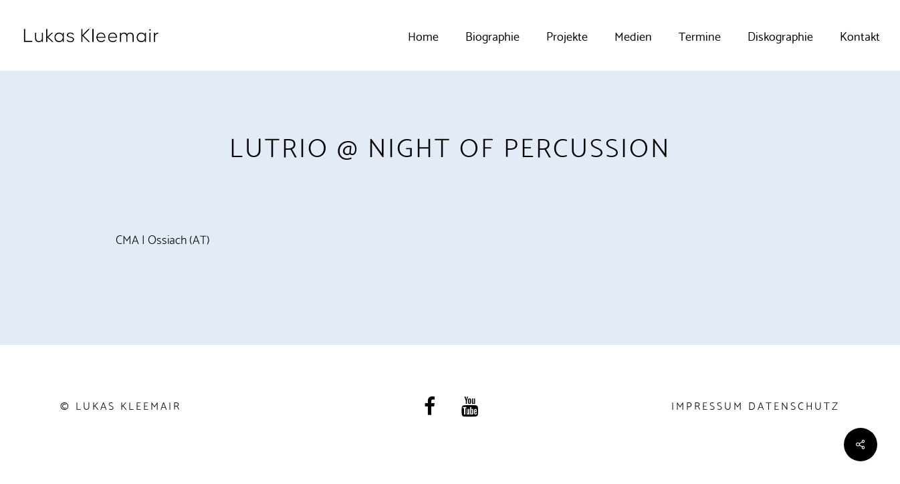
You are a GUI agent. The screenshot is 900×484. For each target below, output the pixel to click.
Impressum (707, 405)
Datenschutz (794, 405)
